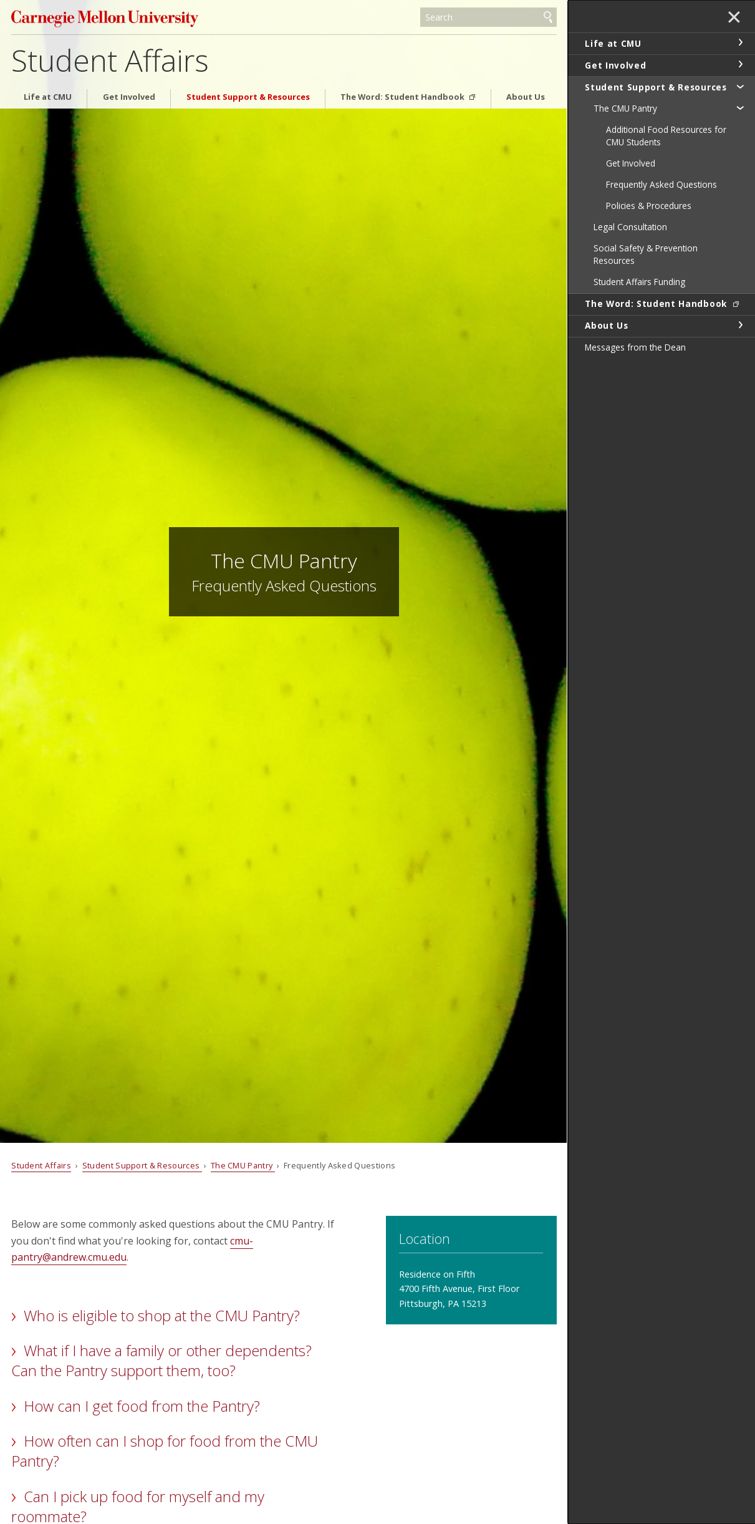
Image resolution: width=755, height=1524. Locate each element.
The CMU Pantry (243, 1165)
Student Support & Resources (248, 97)
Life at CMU (48, 97)
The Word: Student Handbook (403, 97)
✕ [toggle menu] (734, 18)
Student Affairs (110, 60)
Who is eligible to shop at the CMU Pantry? (162, 1315)
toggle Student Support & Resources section (740, 86)
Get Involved (129, 97)
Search (548, 17)
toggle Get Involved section (740, 64)
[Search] (488, 17)
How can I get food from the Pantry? (142, 1405)
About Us (525, 97)
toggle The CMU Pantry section (740, 107)
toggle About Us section (740, 325)
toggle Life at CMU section (740, 42)
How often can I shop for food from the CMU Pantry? (164, 1450)
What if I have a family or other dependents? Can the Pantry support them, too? (161, 1360)
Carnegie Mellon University (104, 18)
